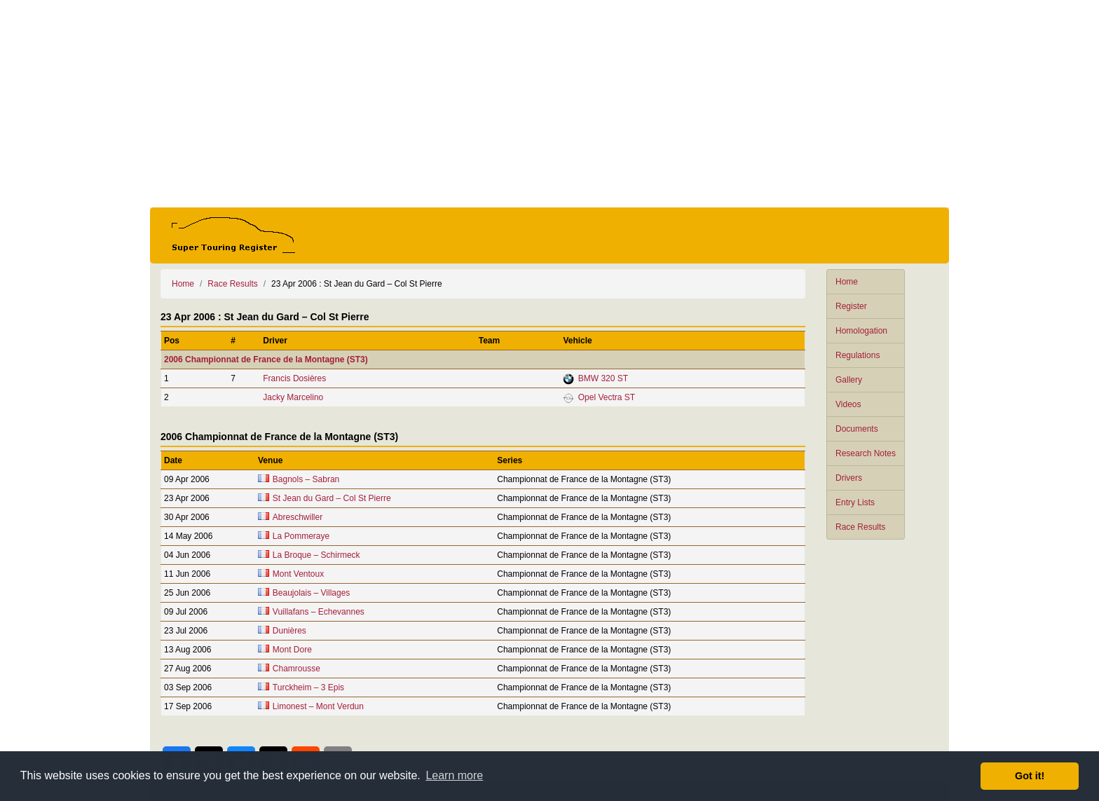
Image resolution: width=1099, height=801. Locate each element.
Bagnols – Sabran (306, 479)
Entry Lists (855, 502)
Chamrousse (296, 668)
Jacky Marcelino (293, 397)
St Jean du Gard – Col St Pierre (332, 498)
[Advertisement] (549, 104)
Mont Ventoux (298, 574)
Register (851, 306)
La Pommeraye (301, 536)
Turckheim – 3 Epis (308, 687)
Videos (848, 404)
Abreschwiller (297, 517)
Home (846, 282)
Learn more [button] (454, 775)
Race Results (860, 527)
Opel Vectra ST (606, 397)
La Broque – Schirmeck (316, 555)
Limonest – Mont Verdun (318, 706)
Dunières (289, 631)
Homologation (861, 331)
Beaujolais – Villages (311, 593)
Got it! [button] (1029, 775)
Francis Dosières (294, 378)
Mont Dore (292, 650)
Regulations (857, 355)
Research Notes (865, 453)
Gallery (848, 380)
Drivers (848, 478)
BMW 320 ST (603, 378)
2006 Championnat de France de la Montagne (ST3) (266, 359)
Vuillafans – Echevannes (318, 612)
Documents (856, 429)
